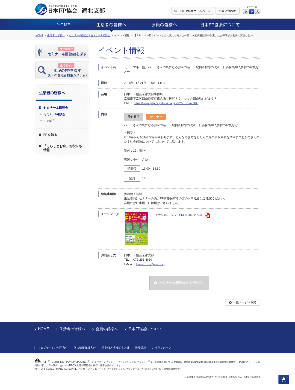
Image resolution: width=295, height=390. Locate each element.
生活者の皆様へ (72, 329)
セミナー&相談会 (54, 114)
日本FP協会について (145, 329)
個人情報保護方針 (85, 347)
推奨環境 (140, 347)
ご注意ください (161, 347)
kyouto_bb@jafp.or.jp (150, 264)
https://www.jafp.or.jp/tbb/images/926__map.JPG (166, 103)
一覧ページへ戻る (245, 302)
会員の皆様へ (107, 329)
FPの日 (49, 120)
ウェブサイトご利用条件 (53, 347)
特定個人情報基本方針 (115, 347)
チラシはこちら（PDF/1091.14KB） (179, 214)
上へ (283, 379)
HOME (43, 329)
